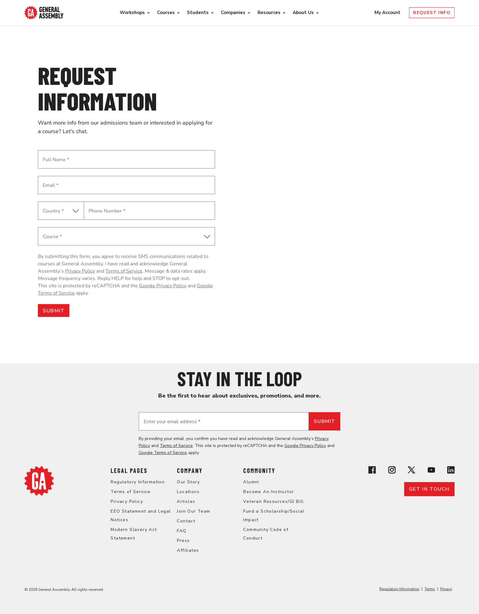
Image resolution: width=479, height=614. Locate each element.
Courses (166, 12)
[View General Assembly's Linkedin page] (451, 471)
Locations (188, 492)
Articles (186, 501)
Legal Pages (129, 470)
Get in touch (429, 489)
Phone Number (107, 211)
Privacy (446, 589)
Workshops (132, 12)
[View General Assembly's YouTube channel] (431, 471)
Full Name (56, 159)
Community (259, 470)
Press (183, 540)
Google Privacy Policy (162, 285)
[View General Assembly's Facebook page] (372, 471)
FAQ (181, 531)
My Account (388, 12)
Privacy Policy (80, 271)
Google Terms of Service (163, 453)
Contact (186, 521)
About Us (303, 12)
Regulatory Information (138, 482)
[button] (126, 236)
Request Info (432, 13)
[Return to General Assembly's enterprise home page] (44, 12)
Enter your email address (172, 421)
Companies (233, 12)
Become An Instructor (268, 492)
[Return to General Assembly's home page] (39, 494)
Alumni (251, 482)
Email (50, 185)
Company (190, 470)
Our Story (188, 482)
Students (198, 12)
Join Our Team (193, 511)
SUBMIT (53, 310)
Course (52, 236)
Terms (430, 589)
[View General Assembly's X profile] (411, 471)
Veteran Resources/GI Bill (273, 501)
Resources (269, 12)
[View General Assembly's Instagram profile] (392, 471)
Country (53, 211)
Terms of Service (123, 271)
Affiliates (188, 550)
